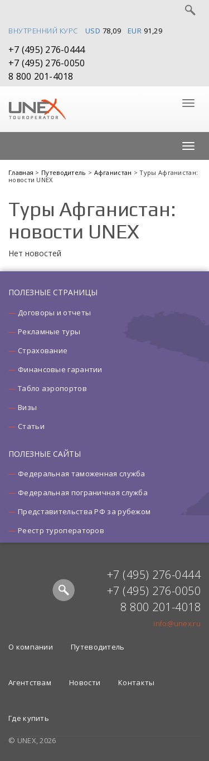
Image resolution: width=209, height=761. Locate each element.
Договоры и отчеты (54, 313)
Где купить (28, 718)
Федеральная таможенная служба (81, 474)
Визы (27, 407)
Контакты (136, 682)
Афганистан (114, 172)
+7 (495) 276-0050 (46, 63)
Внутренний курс (43, 31)
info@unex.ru (177, 623)
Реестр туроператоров (61, 530)
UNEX (37, 109)
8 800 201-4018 (41, 76)
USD (93, 31)
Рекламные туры (49, 331)
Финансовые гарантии (60, 369)
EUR (135, 31)
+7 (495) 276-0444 (46, 49)
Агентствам (29, 682)
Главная (21, 172)
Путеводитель (64, 172)
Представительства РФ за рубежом (84, 511)
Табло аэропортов (52, 388)
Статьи (31, 426)
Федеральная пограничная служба (83, 492)
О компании (30, 647)
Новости (84, 682)
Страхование (42, 350)
